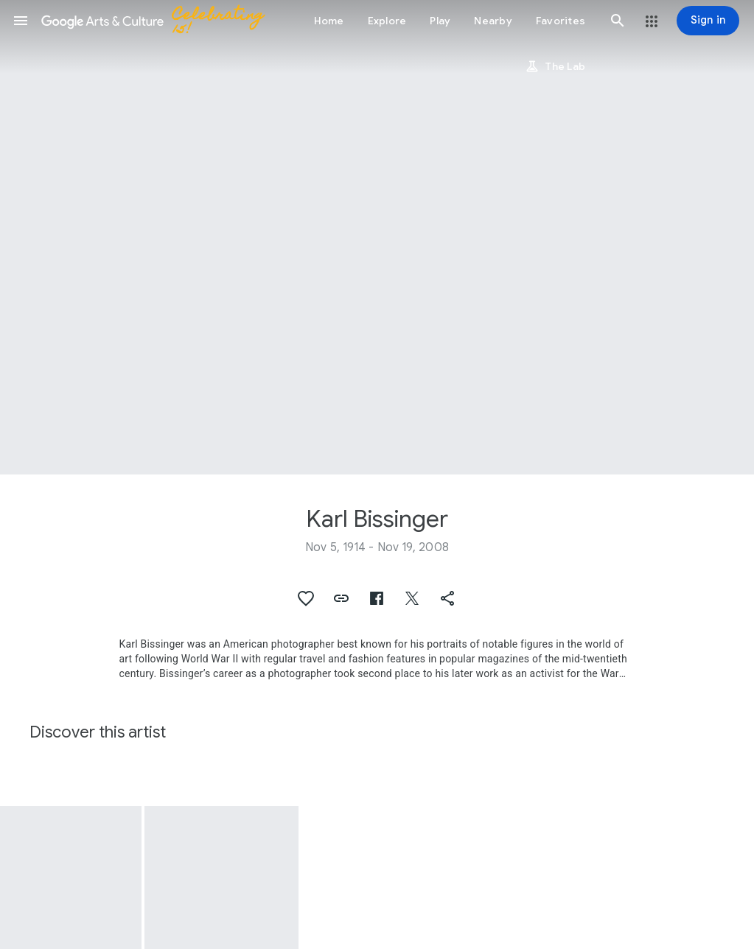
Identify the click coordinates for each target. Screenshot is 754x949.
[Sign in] (708, 20)
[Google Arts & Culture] (159, 20)
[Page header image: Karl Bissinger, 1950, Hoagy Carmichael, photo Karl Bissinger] (377, 237)
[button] (20, 20)
